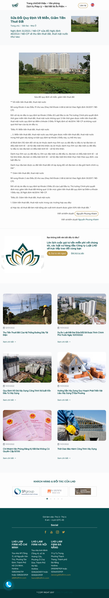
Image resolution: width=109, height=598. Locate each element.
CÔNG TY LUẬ (60, 592)
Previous (10, 491)
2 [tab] (51, 499)
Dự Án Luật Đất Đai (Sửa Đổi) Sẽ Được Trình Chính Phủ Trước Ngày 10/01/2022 (80, 333)
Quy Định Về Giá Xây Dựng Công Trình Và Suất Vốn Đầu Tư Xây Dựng (27, 392)
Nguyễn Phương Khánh (86, 213)
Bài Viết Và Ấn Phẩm (56, 6)
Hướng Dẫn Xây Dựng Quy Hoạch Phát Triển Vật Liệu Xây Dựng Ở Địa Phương (79, 392)
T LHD (70, 592)
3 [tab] (54, 499)
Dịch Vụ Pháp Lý (36, 6)
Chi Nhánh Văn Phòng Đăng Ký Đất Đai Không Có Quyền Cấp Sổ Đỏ (26, 450)
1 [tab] (47, 499)
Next (99, 491)
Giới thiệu (42, 3)
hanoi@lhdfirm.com (40, 578)
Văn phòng (54, 3)
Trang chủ (31, 3)
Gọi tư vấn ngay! (57, 253)
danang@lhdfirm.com (61, 575)
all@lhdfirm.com (19, 578)
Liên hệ (83, 5)
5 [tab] (62, 499)
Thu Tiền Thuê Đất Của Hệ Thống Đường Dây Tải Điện (25, 333)
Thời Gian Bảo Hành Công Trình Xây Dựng (77, 449)
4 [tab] (58, 499)
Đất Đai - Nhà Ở (29, 26)
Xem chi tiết (9, 342)
